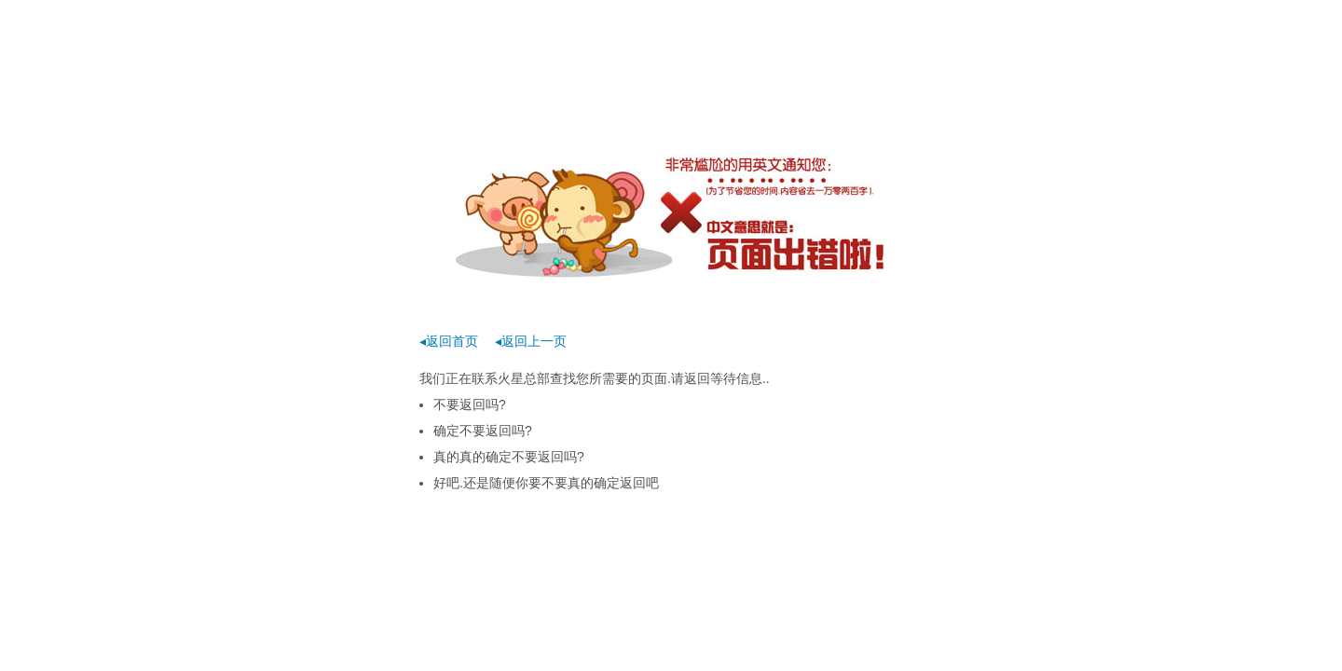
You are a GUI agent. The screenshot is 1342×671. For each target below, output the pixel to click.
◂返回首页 (448, 341)
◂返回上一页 (531, 341)
